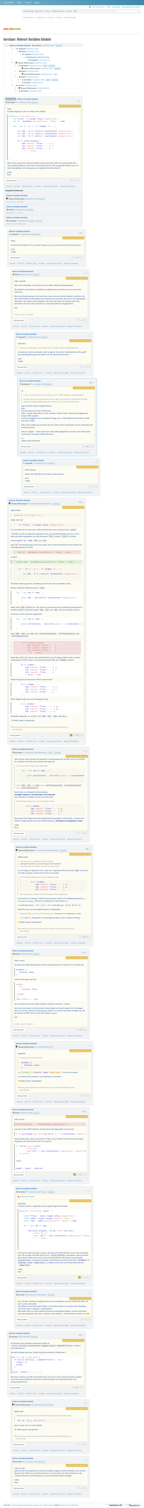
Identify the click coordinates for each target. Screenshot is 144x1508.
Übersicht (38, 11)
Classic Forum (67, 1505)
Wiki (19, 2)
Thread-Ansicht (40, 17)
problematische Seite (27, 1196)
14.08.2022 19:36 (31, 752)
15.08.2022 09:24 (26, 1113)
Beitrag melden (12, 180)
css (51, 1047)
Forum (28, 2)
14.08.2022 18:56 (39, 384)
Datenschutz (48, 1505)
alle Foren (17, 186)
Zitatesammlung (58, 11)
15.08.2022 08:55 (24, 1337)
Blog (37, 2)
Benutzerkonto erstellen (51, 186)
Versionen (47, 504)
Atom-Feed (50, 17)
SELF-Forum (10, 99)
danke (50, 753)
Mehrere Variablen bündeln (27, 99)
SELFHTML (9, 2)
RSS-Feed (59, 17)
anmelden (38, 186)
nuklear (54, 1013)
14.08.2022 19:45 (43, 850)
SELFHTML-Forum (28, 17)
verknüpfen (50, 245)
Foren (46, 11)
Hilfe (75, 11)
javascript (34, 102)
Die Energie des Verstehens (22, 1505)
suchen (69, 11)
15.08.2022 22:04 (31, 1462)
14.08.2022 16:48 (27, 234)
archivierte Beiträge (70, 17)
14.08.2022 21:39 (41, 463)
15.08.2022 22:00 (35, 1192)
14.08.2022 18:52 (34, 337)
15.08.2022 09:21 (43, 1047)
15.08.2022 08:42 (26, 954)
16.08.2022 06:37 (31, 1295)
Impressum (38, 1505)
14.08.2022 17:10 (26, 274)
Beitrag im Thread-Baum (67, 186)
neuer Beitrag (28, 11)
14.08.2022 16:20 (24, 102)
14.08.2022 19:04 (36, 504)
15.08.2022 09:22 (40, 1405)
